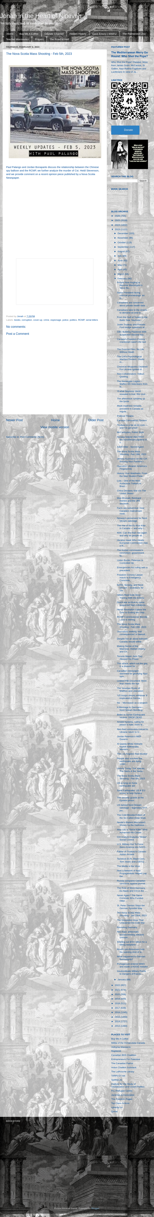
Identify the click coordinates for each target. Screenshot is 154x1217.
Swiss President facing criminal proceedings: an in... (131, 295)
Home (10, 33)
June (120, 260)
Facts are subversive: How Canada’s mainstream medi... (130, 511)
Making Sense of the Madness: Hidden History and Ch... (131, 649)
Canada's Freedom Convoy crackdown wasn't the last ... (131, 342)
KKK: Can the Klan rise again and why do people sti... (132, 534)
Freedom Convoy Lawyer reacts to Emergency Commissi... (130, 578)
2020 (118, 994)
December (123, 233)
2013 (118, 1026)
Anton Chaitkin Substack (123, 1067)
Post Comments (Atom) (32, 437)
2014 (118, 1021)
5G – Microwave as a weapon (132, 703)
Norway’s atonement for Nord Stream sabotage (132, 519)
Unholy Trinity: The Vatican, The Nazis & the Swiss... (131, 769)
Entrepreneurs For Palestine (125, 1059)
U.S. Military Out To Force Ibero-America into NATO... (132, 845)
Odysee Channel (54, 33)
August (121, 251)
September (124, 247)
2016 (118, 1012)
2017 (118, 1008)
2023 (118, 229)
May (120, 265)
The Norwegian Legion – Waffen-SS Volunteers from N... (132, 384)
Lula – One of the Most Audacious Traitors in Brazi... (129, 483)
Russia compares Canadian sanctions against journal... (132, 882)
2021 (118, 990)
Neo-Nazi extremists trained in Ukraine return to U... (132, 730)
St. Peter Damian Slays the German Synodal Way (131, 907)
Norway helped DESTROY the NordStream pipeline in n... (132, 440)
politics (73, 320)
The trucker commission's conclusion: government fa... (130, 553)
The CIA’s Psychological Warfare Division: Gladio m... (130, 359)
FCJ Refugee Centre (121, 1091)
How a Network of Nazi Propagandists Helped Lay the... (132, 873)
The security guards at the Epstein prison (130, 799)
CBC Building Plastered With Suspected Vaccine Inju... (131, 333)
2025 (118, 220)
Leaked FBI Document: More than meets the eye (132, 682)
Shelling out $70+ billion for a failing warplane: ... (132, 943)
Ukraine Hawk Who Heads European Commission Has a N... (132, 543)
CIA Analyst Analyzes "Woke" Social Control (132, 838)
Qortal (114, 1111)
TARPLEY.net (118, 1075)
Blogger (95, 1208)
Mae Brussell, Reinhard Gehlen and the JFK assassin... (129, 501)
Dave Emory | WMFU (104, 33)
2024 (118, 225)
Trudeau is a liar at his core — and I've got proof (132, 426)
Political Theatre (125, 416)
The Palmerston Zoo (134, 33)
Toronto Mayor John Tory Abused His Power (129, 657)
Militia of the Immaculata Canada (128, 1043)
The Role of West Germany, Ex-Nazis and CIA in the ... (132, 889)
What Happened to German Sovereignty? (131, 958)
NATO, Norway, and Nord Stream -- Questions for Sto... (130, 588)
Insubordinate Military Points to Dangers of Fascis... (131, 972)
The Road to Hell (59, 39)
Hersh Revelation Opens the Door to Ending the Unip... (131, 611)
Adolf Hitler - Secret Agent (130, 447)
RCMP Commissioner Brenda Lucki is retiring (132, 618)
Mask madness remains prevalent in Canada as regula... (130, 409)
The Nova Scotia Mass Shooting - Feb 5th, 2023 (131, 777)
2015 (118, 1017)
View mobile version (54, 427)
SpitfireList (116, 1080)
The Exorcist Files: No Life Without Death (130, 350)
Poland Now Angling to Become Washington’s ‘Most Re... (130, 285)
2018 (118, 1003)
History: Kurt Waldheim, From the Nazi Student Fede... (132, 474)
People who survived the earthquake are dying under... (129, 761)
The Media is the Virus (128, 866)
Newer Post (14, 420)
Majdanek (116, 1051)
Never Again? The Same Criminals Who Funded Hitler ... (130, 898)
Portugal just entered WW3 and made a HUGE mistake (132, 965)
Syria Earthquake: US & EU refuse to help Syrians (131, 791)
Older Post (96, 420)
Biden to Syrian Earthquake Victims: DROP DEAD (131, 716)
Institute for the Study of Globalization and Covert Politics (127, 1085)
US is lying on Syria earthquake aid (127, 784)
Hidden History (77, 33)
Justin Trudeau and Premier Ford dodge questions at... (131, 326)
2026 (118, 216)
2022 (118, 985)
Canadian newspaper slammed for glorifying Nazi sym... (132, 674)
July (120, 256)
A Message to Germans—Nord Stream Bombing (130, 708)
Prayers (39, 39)
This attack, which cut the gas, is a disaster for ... (132, 665)
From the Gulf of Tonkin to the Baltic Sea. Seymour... (132, 318)
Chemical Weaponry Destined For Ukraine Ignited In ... (132, 368)
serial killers (92, 320)
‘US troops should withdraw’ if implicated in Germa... (132, 696)
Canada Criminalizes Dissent (132, 420)
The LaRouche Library (122, 1071)
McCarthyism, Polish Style (130, 432)
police (65, 320)
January (122, 979)
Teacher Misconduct (17, 39)
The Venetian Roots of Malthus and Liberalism (130, 689)
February (122, 278)
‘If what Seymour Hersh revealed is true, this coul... (132, 392)
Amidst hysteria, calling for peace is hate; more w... (130, 723)
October (122, 242)
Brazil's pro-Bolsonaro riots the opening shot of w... (131, 950)
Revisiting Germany (127, 927)
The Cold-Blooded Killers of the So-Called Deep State (131, 816)
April (120, 269)
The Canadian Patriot (122, 1063)
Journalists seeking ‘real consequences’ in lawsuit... (132, 633)
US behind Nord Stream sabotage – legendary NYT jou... (132, 808)
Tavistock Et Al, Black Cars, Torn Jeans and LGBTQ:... (131, 860)
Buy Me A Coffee (29, 33)
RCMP (81, 320)
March (121, 274)
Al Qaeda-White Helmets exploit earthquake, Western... (130, 747)
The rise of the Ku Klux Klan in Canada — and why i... (131, 527)
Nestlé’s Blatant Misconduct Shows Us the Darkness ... (132, 823)
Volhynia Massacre (121, 1047)
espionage (55, 320)
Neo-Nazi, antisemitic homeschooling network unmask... (130, 934)
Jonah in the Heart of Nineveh (40, 15)
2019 (118, 998)
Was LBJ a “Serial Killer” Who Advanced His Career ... (132, 831)
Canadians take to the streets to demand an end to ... (132, 311)
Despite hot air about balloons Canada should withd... (132, 640)
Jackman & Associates (122, 1095)
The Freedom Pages (121, 1099)
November (123, 238)
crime (46, 320)
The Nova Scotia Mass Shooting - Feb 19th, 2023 (131, 453)
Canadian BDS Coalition (123, 1055)
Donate (128, 129)
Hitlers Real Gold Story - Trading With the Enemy (130, 596)
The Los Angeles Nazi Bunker (132, 754)
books (17, 320)
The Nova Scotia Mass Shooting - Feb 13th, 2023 (131, 625)
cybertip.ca (116, 1107)
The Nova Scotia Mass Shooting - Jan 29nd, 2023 (132, 914)
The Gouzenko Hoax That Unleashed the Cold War (131, 921)
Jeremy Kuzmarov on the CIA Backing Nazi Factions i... (132, 460)
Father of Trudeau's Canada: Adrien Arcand (131, 853)
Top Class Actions (120, 1103)
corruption (27, 320)
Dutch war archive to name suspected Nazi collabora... (132, 603)
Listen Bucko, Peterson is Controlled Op (130, 561)
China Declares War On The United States (131, 492)
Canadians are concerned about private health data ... (132, 304)
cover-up (37, 320)
